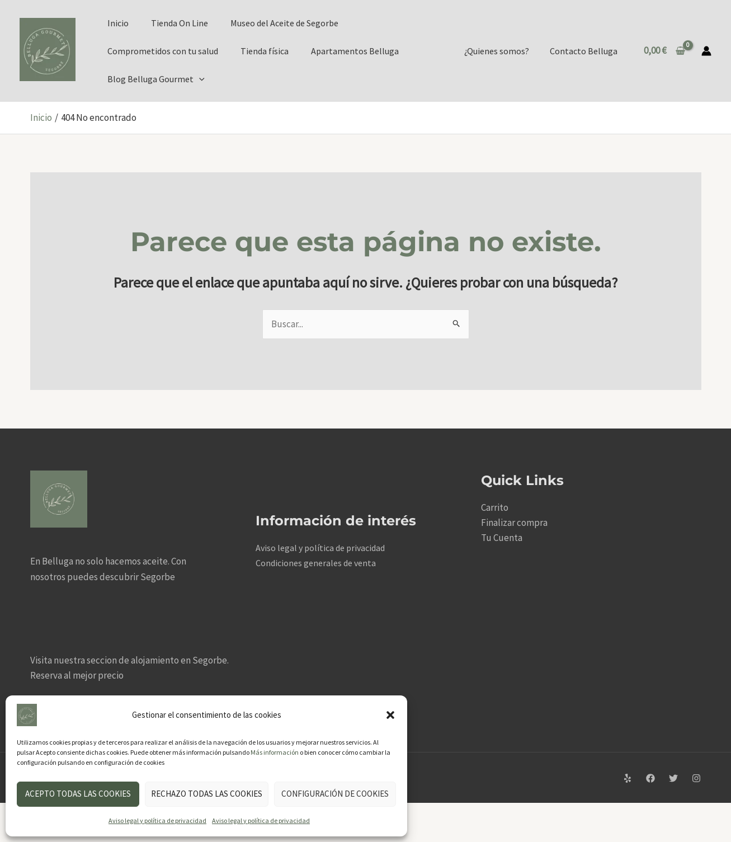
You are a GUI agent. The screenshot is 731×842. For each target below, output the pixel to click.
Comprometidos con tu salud (162, 51)
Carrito (494, 507)
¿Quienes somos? (500, 51)
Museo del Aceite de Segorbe (284, 23)
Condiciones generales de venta (316, 562)
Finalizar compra (514, 522)
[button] (390, 715)
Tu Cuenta (501, 537)
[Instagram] (696, 778)
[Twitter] (673, 778)
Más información (275, 752)
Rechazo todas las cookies (206, 793)
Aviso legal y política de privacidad (157, 820)
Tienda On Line (179, 23)
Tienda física (264, 51)
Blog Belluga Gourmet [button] (156, 78)
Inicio (118, 23)
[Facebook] (650, 778)
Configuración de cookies (335, 793)
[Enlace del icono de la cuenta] (706, 51)
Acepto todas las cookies (78, 793)
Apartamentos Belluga (355, 51)
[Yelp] (627, 778)
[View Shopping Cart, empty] (664, 50)
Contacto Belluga (585, 51)
